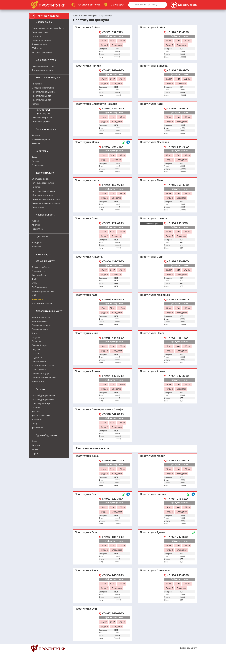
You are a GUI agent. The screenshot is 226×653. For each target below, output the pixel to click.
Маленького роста (41, 139)
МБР (34, 295)
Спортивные (38, 165)
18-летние (37, 84)
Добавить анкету (188, 648)
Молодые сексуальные (43, 88)
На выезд (36, 36)
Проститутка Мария (152, 456)
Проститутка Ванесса (153, 65)
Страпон (36, 408)
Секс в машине (39, 362)
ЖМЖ (34, 279)
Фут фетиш (37, 428)
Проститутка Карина (153, 494)
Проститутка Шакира (153, 218)
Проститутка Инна (86, 333)
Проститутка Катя (151, 104)
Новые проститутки (41, 40)
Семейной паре (39, 345)
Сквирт (35, 424)
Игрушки (36, 337)
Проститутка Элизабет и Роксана (96, 104)
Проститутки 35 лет (41, 100)
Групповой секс (39, 275)
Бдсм (34, 441)
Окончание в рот (40, 329)
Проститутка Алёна (87, 27)
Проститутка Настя (87, 180)
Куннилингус (38, 299)
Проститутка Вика (86, 570)
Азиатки (36, 225)
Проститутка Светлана (154, 142)
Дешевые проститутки (43, 66)
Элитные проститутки (42, 70)
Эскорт (35, 333)
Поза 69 (35, 353)
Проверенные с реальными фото (48, 28)
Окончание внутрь (41, 374)
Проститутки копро (41, 403)
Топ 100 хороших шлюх (43, 183)
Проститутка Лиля (151, 180)
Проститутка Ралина (88, 65)
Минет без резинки (41, 317)
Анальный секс (39, 271)
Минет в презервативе (43, 291)
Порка (35, 453)
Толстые (36, 161)
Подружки (37, 357)
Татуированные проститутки (46, 199)
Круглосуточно (39, 44)
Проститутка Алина (87, 371)
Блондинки (37, 243)
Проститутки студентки (43, 92)
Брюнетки (36, 247)
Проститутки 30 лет (41, 96)
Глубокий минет (39, 287)
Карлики (36, 135)
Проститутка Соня (86, 218)
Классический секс (41, 267)
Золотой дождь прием (43, 399)
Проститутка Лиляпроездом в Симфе (99, 409)
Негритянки (37, 229)
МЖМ (34, 283)
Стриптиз (36, 341)
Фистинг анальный (41, 416)
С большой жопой (40, 179)
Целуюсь (36, 349)
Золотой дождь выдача (43, 395)
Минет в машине (40, 321)
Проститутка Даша (87, 456)
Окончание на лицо (41, 325)
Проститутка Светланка (155, 570)
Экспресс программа (42, 52)
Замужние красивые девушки (46, 203)
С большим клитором (42, 195)
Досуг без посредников (43, 191)
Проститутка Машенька (155, 295)
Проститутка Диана (152, 532)
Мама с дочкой (39, 370)
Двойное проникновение (44, 378)
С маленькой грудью (42, 118)
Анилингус (37, 420)
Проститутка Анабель (89, 256)
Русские (35, 221)
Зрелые (35, 104)
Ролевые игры (38, 382)
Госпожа (36, 445)
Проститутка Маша (87, 142)
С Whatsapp (37, 48)
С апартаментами (40, 32)
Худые (35, 157)
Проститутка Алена (152, 371)
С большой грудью (41, 122)
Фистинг (36, 412)
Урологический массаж (43, 366)
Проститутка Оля (86, 532)
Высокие (36, 143)
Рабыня (35, 449)
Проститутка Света (87, 494)
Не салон (36, 187)
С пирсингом (38, 207)
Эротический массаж (42, 303)
